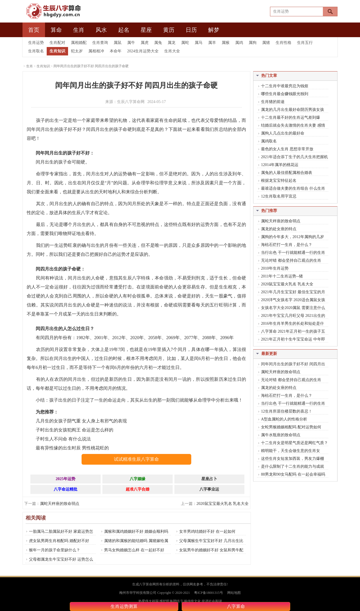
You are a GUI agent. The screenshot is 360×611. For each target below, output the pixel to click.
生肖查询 (100, 43)
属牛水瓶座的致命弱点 (280, 435)
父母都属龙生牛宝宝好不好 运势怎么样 (59, 562)
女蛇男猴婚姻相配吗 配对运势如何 (291, 427)
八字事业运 (209, 489)
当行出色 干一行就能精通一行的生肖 (293, 252)
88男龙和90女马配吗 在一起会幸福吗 (293, 474)
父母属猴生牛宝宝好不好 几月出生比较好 (209, 544)
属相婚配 (79, 43)
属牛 (131, 43)
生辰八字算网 (51, 11)
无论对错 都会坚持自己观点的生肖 (291, 260)
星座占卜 (209, 479)
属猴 (226, 43)
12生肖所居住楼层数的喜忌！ (286, 411)
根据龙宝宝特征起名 (278, 180)
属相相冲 (96, 51)
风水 (101, 30)
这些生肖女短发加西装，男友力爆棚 (292, 458)
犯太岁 (77, 51)
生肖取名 (36, 51)
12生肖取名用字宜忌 (278, 196)
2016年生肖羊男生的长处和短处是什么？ (290, 323)
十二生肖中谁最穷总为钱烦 (284, 86)
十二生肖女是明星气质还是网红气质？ (294, 443)
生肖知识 (57, 51)
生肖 (78, 30)
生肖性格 (283, 43)
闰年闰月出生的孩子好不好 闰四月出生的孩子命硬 (291, 364)
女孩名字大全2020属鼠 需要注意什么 (293, 308)
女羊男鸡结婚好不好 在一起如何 (207, 531)
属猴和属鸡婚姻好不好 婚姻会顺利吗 (136, 531)
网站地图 (234, 593)
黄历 (168, 30)
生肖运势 (36, 43)
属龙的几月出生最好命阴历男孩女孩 (292, 110)
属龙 (172, 43)
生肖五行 (305, 43)
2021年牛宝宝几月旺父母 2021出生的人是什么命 (291, 316)
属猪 (266, 43)
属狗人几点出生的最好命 (282, 133)
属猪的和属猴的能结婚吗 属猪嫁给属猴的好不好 (134, 544)
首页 (33, 30)
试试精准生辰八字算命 (136, 459)
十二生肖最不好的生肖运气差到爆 (290, 117)
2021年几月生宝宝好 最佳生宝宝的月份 (291, 292)
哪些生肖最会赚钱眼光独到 (284, 94)
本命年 (116, 51)
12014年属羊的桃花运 (279, 165)
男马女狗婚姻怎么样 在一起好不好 (134, 550)
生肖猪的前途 (273, 102)
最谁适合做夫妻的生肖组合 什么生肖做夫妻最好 (291, 188)
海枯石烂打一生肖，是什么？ (286, 245)
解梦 (213, 30)
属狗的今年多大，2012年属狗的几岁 (292, 237)
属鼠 (118, 43)
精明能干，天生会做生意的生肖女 (290, 451)
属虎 (144, 43)
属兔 (158, 43)
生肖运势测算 (124, 606)
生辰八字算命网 (131, 102)
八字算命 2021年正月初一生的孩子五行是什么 (291, 331)
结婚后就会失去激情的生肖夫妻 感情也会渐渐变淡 (291, 125)
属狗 (252, 43)
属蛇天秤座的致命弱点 (59, 504)
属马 (198, 43)
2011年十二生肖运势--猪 (282, 276)
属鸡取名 (269, 141)
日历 (191, 30)
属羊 (212, 43)
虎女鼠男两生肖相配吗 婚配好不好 (59, 541)
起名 (123, 30)
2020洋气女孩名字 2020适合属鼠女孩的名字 (291, 300)
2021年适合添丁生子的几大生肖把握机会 (292, 157)
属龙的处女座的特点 (278, 229)
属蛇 (185, 43)
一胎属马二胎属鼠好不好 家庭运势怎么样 (59, 534)
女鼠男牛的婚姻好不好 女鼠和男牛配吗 (209, 553)
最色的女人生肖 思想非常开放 (287, 149)
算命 (56, 30)
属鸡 (239, 43)
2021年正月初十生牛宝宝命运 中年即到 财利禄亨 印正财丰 (291, 339)
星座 (146, 30)
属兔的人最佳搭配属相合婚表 (286, 173)
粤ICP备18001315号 (208, 593)
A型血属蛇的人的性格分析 (284, 419)
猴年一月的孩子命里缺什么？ (54, 550)
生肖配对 (57, 43)
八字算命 (236, 606)
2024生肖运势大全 (143, 51)
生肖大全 (172, 51)
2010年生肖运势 (275, 268)
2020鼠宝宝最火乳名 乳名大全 (223, 504)
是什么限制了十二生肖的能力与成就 (292, 466)
